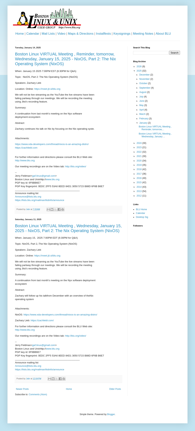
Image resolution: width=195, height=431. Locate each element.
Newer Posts (22, 389)
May (141, 105)
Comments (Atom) (38, 394)
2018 (139, 169)
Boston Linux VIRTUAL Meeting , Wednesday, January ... (155, 135)
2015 (139, 182)
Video (61, 33)
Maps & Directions (80, 33)
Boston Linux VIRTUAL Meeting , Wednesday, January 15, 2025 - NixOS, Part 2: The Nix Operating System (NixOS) (68, 228)
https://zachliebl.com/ (42, 320)
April (141, 109)
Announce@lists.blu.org (28, 196)
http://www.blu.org (25, 160)
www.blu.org (52, 179)
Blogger (111, 414)
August (143, 92)
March (142, 114)
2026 (139, 66)
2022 (139, 152)
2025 (139, 70)
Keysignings (121, 33)
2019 (139, 165)
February (144, 118)
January (143, 123)
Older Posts (115, 389)
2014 (139, 187)
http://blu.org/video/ (75, 166)
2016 (139, 178)
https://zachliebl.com (26, 147)
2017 (139, 174)
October (143, 83)
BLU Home (141, 209)
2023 (139, 147)
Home (19, 33)
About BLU (163, 33)
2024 (139, 143)
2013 (139, 191)
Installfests (103, 33)
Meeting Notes (143, 33)
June (142, 101)
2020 (139, 160)
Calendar (32, 33)
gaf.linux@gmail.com (43, 175)
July (141, 96)
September (145, 88)
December (144, 74)
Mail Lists (48, 33)
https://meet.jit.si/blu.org (47, 88)
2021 (139, 156)
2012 (139, 195)
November (144, 79)
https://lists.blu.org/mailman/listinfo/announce (39, 200)
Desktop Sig (142, 217)
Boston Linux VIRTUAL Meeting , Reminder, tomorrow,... (155, 128)
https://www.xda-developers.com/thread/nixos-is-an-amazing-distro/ (52, 144)
